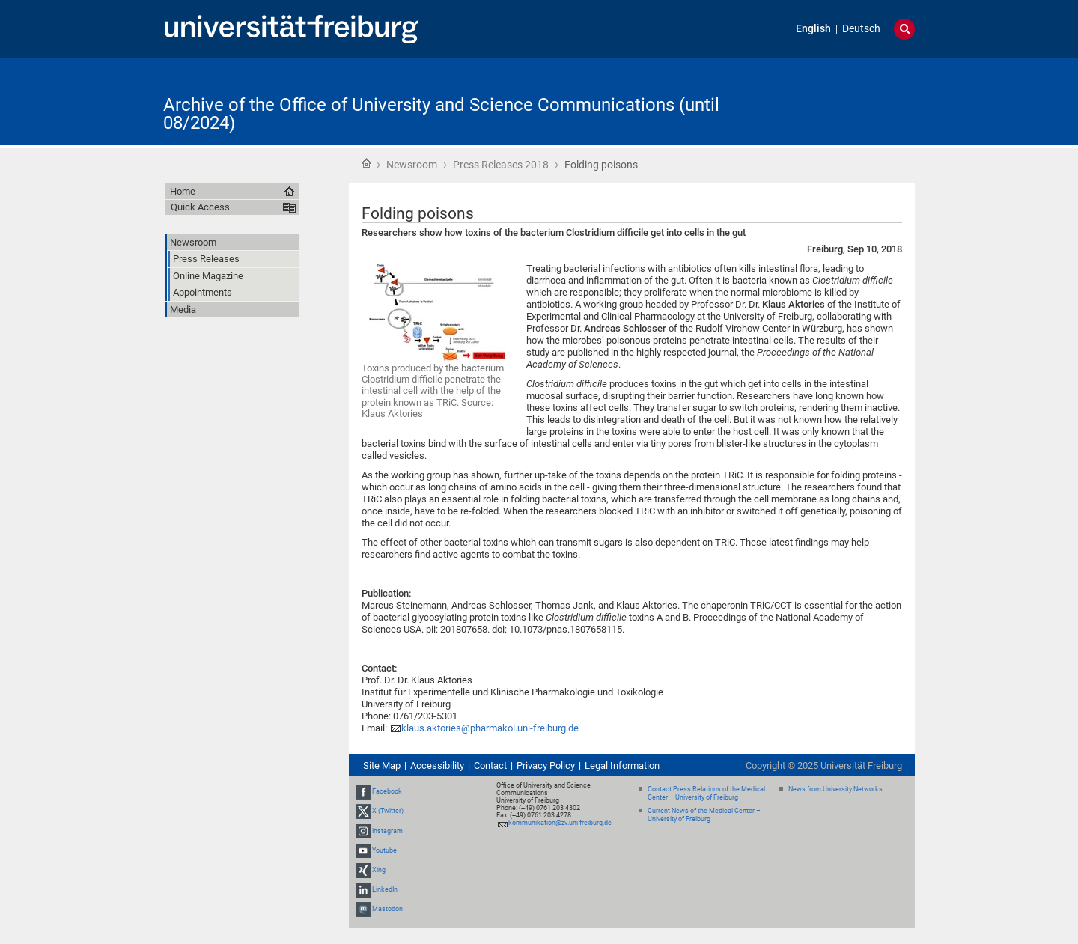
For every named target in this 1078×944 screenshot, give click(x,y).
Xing (379, 870)
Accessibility (437, 765)
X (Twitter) (388, 810)
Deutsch (861, 28)
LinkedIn (385, 889)
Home (366, 163)
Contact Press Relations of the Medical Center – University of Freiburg (706, 793)
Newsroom (411, 165)
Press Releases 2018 (501, 165)
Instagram (387, 831)
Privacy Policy (546, 765)
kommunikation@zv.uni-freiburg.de (560, 822)
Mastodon (387, 909)
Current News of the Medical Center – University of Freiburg (704, 815)
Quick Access (200, 207)
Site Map (382, 765)
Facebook (387, 791)
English (813, 28)
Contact (490, 765)
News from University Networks (835, 789)
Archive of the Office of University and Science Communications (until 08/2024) (441, 113)
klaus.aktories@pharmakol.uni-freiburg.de (490, 728)
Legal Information (622, 765)
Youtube (384, 850)
